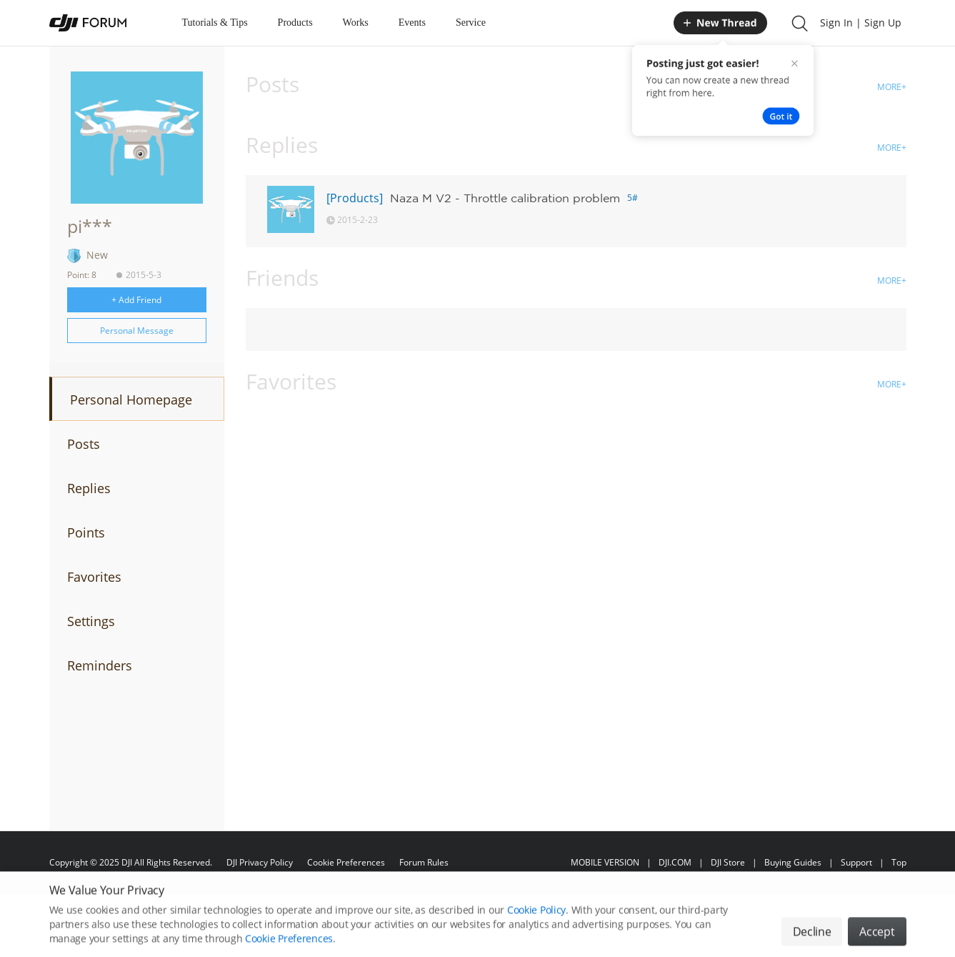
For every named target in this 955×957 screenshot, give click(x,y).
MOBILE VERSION (605, 862)
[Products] (354, 198)
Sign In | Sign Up (860, 22)
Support (856, 862)
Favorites (94, 576)
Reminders (99, 665)
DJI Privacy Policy (259, 862)
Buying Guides (792, 862)
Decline (812, 942)
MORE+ (891, 87)
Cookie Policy (536, 920)
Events (412, 22)
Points (86, 532)
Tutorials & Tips (215, 22)
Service (471, 22)
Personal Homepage (131, 399)
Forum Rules (424, 862)
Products (295, 22)
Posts (83, 443)
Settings (91, 621)
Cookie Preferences (346, 862)
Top (898, 862)
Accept (876, 942)
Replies (89, 488)
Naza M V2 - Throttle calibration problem (505, 198)
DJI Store (728, 862)
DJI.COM (675, 862)
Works (356, 22)
